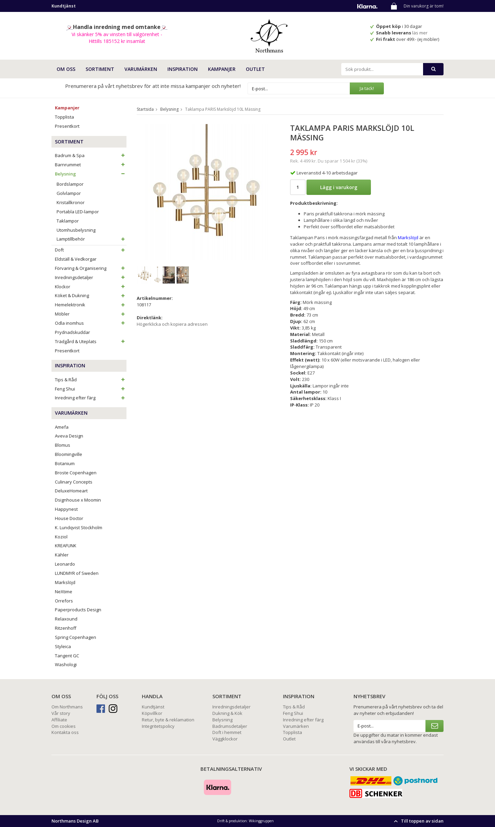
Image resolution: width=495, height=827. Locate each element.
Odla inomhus (90, 323)
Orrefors (64, 601)
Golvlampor (69, 193)
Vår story (60, 713)
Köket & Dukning (90, 295)
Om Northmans (67, 707)
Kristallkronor (71, 202)
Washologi (66, 664)
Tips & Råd (90, 380)
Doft (90, 250)
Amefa (62, 427)
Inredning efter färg (90, 398)
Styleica (63, 646)
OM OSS (66, 69)
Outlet (255, 69)
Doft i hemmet (226, 732)
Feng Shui (90, 389)
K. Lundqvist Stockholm (78, 527)
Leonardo (65, 564)
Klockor (90, 287)
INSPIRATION (182, 69)
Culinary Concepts (73, 482)
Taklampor (68, 221)
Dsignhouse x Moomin (78, 500)
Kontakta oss (65, 732)
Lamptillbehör (91, 239)
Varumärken (296, 726)
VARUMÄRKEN (140, 69)
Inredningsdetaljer (90, 277)
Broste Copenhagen (75, 473)
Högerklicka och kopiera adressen (172, 324)
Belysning (90, 174)
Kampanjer (222, 69)
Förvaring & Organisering (90, 268)
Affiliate (59, 720)
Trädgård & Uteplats (90, 341)
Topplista (64, 117)
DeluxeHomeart (71, 491)
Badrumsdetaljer (229, 726)
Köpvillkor (152, 713)
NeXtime (63, 591)
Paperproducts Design (78, 610)
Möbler (90, 314)
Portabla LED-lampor (78, 212)
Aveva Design (69, 436)
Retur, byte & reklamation (168, 720)
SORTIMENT (100, 69)
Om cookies (63, 726)
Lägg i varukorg (338, 187)
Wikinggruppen (261, 820)
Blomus (62, 445)
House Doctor (69, 518)
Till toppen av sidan (418, 821)
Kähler (62, 555)
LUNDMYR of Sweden (77, 573)
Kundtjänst (153, 707)
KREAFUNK (65, 545)
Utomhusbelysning (76, 230)
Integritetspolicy (158, 726)
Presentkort (67, 126)
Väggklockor (225, 739)
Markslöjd (65, 582)
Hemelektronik (90, 305)
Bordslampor (70, 184)
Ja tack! (367, 88)
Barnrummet (90, 165)
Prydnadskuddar (72, 332)
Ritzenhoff (65, 628)
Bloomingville (68, 454)
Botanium (65, 463)
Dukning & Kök (227, 713)
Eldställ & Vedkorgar (75, 259)
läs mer (420, 33)
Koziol (61, 537)
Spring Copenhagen (75, 637)
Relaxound (66, 619)
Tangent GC (67, 656)
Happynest (66, 509)
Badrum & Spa (90, 155)
